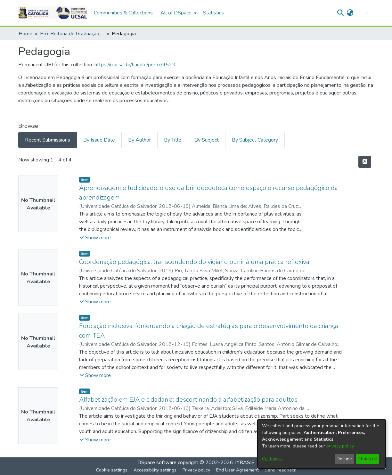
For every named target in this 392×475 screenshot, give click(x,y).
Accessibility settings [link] (155, 470)
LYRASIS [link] (244, 462)
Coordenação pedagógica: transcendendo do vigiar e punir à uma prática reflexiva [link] (194, 262)
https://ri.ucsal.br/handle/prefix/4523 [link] (134, 64)
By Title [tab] (172, 139)
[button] (52, 12)
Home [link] (25, 33)
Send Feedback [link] (280, 470)
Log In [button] (363, 12)
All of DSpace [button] (176, 12)
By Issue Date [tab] (99, 139)
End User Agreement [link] (237, 470)
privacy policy (340, 446)
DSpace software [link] (156, 462)
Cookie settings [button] (111, 470)
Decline (344, 459)
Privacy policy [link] (196, 470)
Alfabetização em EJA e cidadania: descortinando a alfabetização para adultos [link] (188, 399)
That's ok (367, 459)
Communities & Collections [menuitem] (123, 12)
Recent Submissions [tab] (47, 139)
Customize (272, 459)
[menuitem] (178, 13)
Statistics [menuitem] (213, 12)
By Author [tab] (139, 139)
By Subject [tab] (206, 139)
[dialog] (321, 444)
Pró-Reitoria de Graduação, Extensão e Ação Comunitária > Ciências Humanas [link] (72, 33)
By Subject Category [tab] (255, 139)
